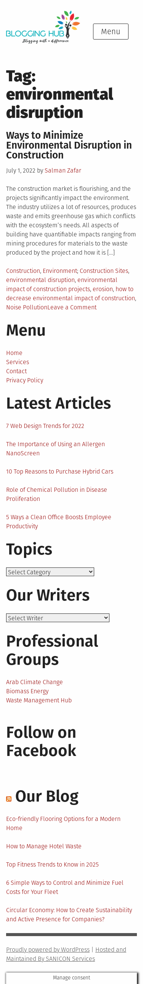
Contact (16, 371)
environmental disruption (40, 280)
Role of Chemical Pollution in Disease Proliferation (56, 494)
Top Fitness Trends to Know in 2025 (52, 864)
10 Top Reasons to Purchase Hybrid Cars (59, 471)
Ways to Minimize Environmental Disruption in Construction (69, 145)
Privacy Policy (24, 380)
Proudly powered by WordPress (48, 949)
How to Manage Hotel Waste (44, 846)
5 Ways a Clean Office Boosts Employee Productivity (58, 521)
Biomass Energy (27, 691)
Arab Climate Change (34, 682)
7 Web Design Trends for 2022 (45, 425)
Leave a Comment (71, 307)
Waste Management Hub (39, 700)
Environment (60, 270)
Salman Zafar (63, 170)
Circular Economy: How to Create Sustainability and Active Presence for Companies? (69, 914)
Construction (23, 270)
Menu (111, 31)
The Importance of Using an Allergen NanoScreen (55, 449)
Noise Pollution (26, 307)
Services (17, 362)
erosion (103, 289)
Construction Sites (104, 270)
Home (14, 353)
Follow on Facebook (41, 741)
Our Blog (47, 796)
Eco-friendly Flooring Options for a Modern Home (63, 823)
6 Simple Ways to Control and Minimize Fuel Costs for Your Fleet (65, 887)
